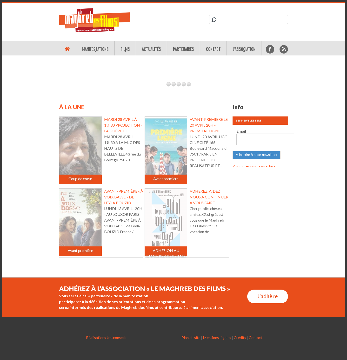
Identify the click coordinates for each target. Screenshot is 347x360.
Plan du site (190, 337)
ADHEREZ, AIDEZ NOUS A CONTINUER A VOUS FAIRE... (209, 197)
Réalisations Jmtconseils (106, 337)
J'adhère (267, 296)
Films (125, 49)
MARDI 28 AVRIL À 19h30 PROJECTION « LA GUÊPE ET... (123, 125)
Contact (213, 49)
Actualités (151, 49)
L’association (244, 49)
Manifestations (95, 49)
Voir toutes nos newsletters (254, 166)
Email (241, 131)
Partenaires (183, 49)
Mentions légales (217, 337)
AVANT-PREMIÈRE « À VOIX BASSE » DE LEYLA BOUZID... (123, 197)
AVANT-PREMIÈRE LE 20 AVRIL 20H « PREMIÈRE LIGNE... (209, 125)
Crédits (240, 337)
